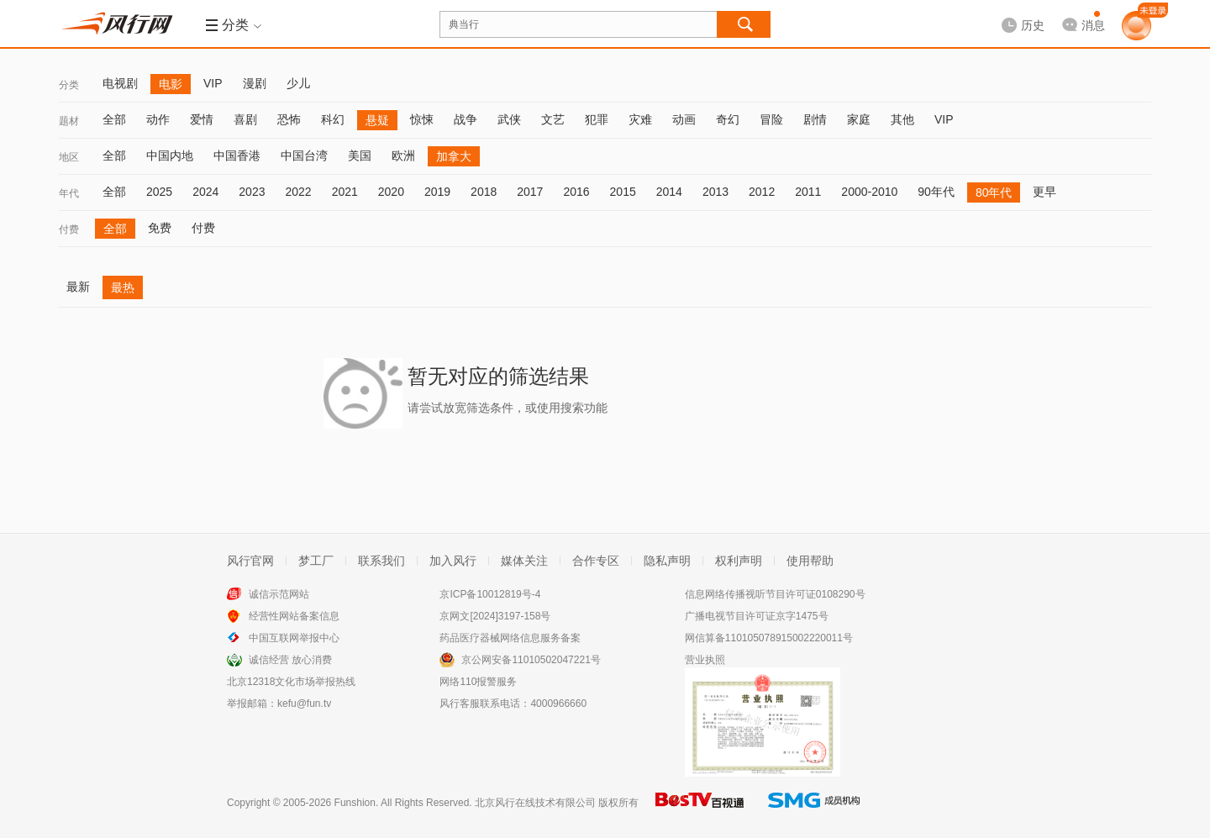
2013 (715, 191)
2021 (345, 191)
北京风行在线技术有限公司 (535, 803)
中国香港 (236, 155)
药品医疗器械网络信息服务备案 (510, 638)
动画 (684, 119)
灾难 (640, 119)
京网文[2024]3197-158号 (494, 616)
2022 (298, 191)
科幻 (333, 119)
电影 (170, 84)
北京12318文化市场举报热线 (291, 682)
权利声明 (738, 560)
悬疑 (377, 120)
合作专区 (595, 560)
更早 (1044, 191)
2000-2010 (869, 191)
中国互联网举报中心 (294, 638)
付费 (69, 229)
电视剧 (120, 83)
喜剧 (245, 119)
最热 (122, 287)
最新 (78, 286)
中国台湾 (304, 155)
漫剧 (254, 83)
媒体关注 (524, 560)
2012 (762, 191)
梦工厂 (316, 560)
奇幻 (727, 119)
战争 (465, 119)
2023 (252, 191)
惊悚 (422, 119)
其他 (902, 119)
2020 (391, 191)
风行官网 (250, 560)
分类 (69, 85)
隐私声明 (667, 560)
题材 (69, 121)
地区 (69, 157)
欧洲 (403, 155)
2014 (669, 191)
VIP (213, 83)
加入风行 (452, 560)
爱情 (201, 119)
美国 (359, 155)
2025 (159, 191)
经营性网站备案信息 (294, 616)
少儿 (298, 83)
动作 (158, 119)
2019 (437, 191)
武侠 (509, 119)
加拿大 (453, 156)
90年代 (936, 191)
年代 (69, 193)
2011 (808, 191)
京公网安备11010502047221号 (530, 660)
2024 (205, 191)
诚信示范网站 (279, 594)
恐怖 (289, 119)
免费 (159, 228)
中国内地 (169, 155)
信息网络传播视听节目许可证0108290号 (775, 594)
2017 (530, 191)
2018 (484, 191)
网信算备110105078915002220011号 (769, 638)
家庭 (859, 119)
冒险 (771, 119)
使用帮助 (810, 560)
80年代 (994, 192)
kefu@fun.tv (304, 703)
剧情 (815, 119)
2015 (623, 191)
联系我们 (381, 560)
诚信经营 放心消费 (290, 660)
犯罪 (596, 119)
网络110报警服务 (478, 682)
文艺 (553, 119)
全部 (114, 119)
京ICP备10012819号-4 (489, 594)
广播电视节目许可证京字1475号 (757, 616)
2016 (576, 191)
